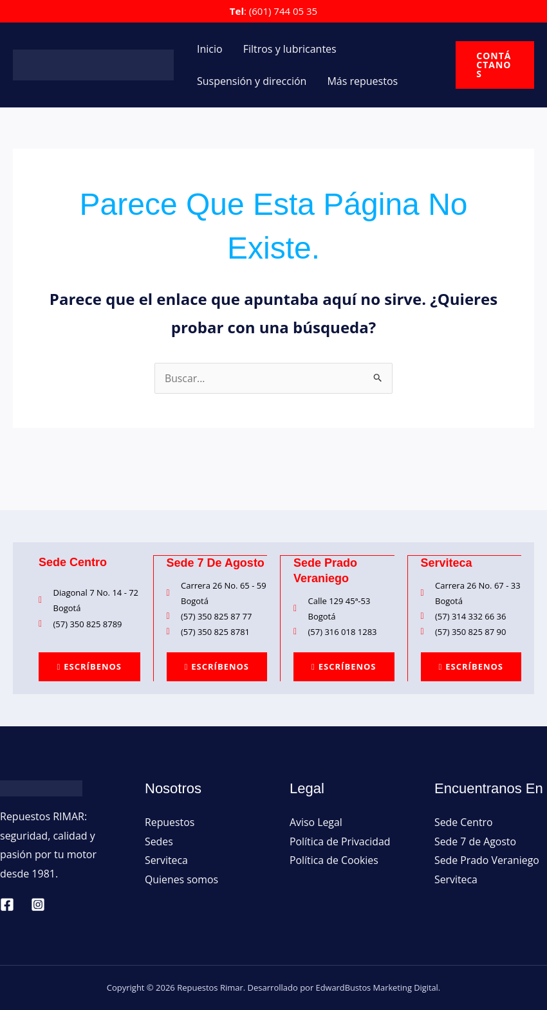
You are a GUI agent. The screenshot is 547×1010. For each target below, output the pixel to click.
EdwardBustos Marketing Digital (377, 987)
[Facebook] (7, 904)
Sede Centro (463, 821)
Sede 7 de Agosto (475, 841)
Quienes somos (182, 879)
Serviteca (167, 860)
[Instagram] (38, 904)
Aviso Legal (316, 821)
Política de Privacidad (340, 841)
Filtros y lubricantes (290, 49)
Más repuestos (362, 81)
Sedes (159, 841)
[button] (495, 65)
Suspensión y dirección (251, 81)
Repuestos (170, 821)
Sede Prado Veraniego (487, 860)
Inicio (210, 49)
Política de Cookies (334, 860)
